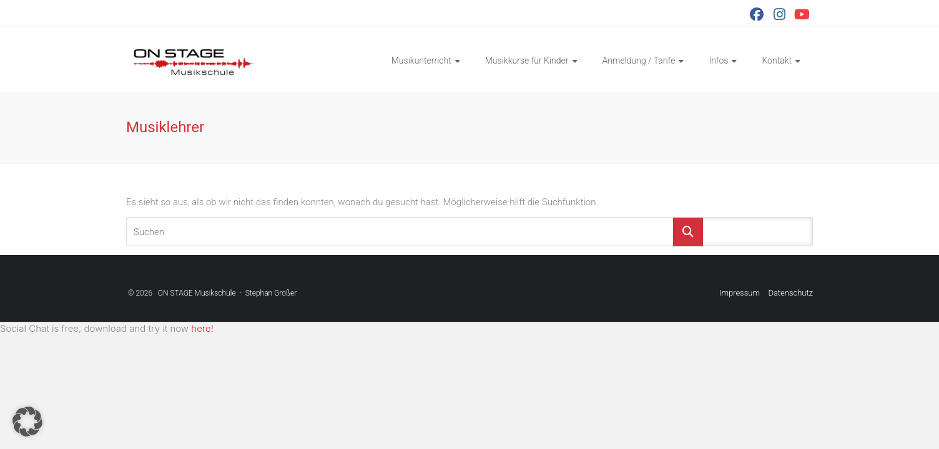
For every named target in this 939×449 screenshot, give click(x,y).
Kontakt (777, 60)
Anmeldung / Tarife (639, 60)
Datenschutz (790, 292)
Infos (718, 60)
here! (202, 328)
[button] (27, 421)
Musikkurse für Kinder (527, 60)
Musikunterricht (421, 60)
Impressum (739, 292)
